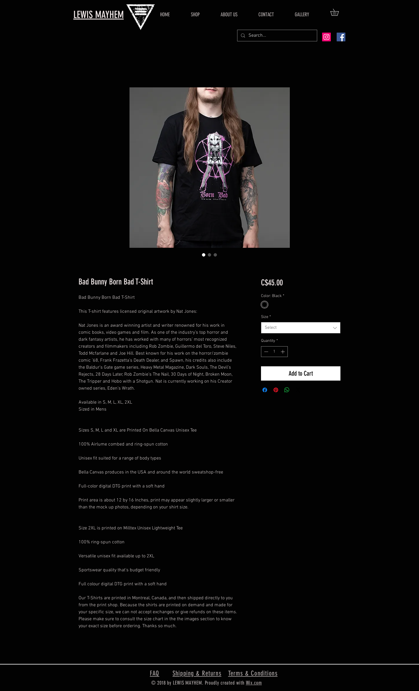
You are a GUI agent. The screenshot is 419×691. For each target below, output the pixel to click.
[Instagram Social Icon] (326, 37)
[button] (337, 12)
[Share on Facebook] (264, 389)
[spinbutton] (274, 352)
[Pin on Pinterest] (275, 389)
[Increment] (283, 352)
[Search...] (276, 35)
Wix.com (254, 683)
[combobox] (300, 327)
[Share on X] (297, 389)
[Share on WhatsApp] (286, 389)
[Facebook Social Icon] (341, 37)
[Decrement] (265, 352)
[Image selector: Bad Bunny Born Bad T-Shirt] (204, 255)
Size (266, 316)
